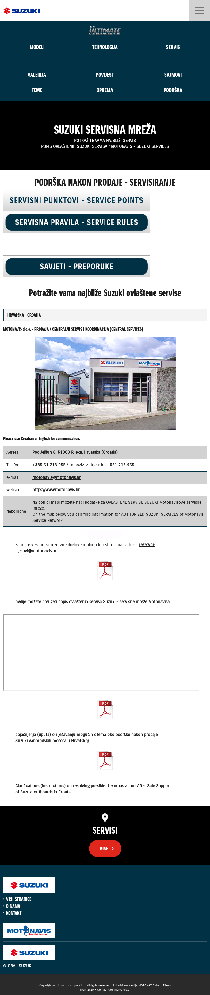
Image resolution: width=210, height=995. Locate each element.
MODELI (37, 47)
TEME (37, 90)
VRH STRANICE (18, 899)
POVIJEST (105, 74)
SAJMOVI (173, 74)
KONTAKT (13, 913)
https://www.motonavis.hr (56, 489)
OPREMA (105, 90)
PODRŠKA (173, 90)
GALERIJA (37, 74)
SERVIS (173, 47)
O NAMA (13, 906)
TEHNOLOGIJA (105, 47)
